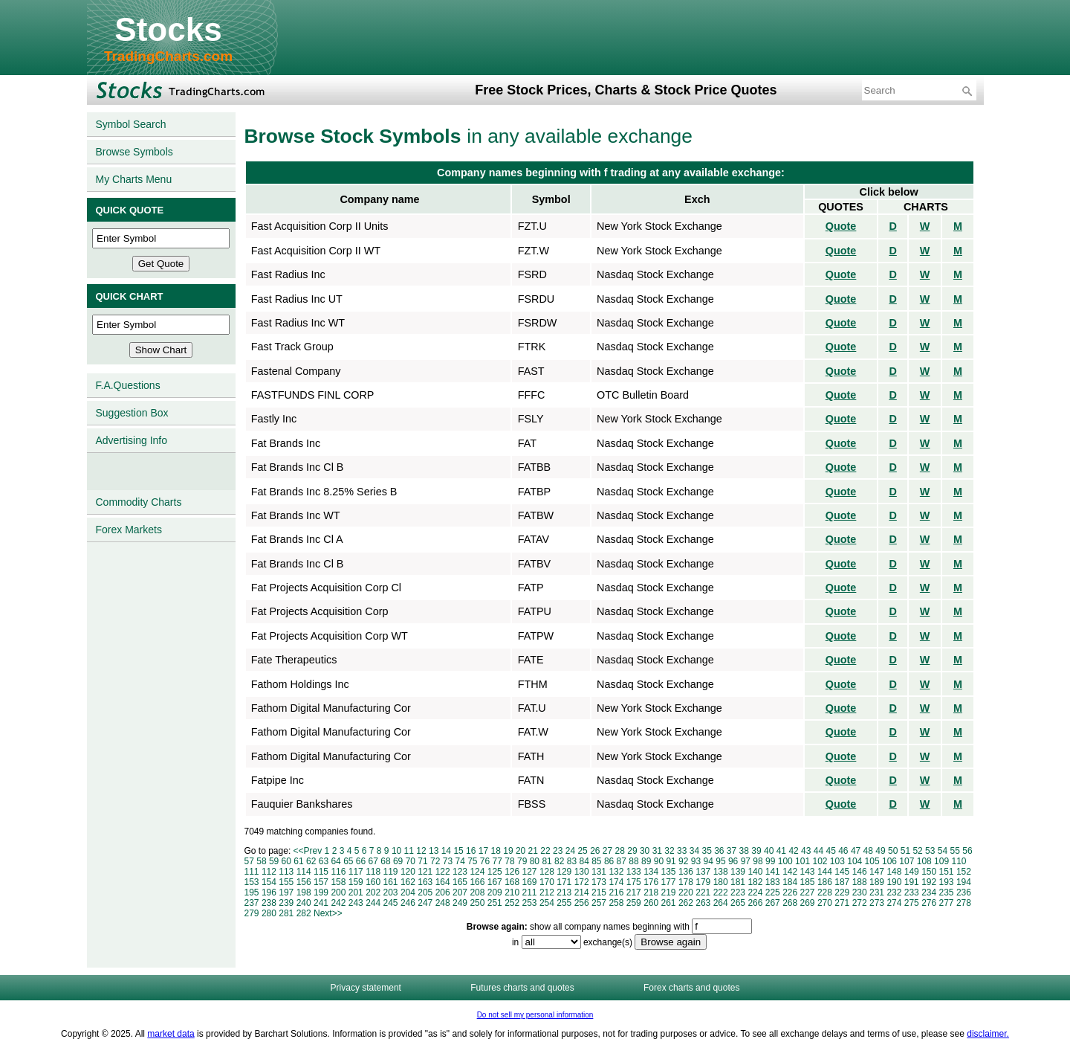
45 (830, 851)
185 (807, 882)
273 (876, 903)
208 (477, 892)
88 (633, 861)
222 (720, 892)
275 (911, 903)
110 (958, 861)
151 (946, 871)
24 (570, 851)
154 (269, 882)
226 (789, 892)
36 (719, 851)
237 (251, 903)
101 (802, 861)
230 (859, 892)
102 (819, 861)
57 (249, 861)
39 (756, 851)
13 (433, 851)
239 (286, 903)
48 (868, 851)
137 (703, 871)
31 (657, 851)
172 (581, 882)
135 (668, 871)
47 (855, 851)
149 (911, 871)
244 (373, 903)
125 (494, 871)
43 (806, 851)
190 (893, 882)
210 (512, 892)
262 (685, 903)
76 (485, 861)
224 (755, 892)
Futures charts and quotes (522, 987)
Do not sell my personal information (535, 1015)
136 (685, 871)
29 (632, 851)
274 (893, 903)
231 (876, 892)
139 (737, 871)
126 (512, 871)
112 (269, 871)
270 (824, 903)
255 (564, 903)
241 (321, 903)
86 (609, 861)
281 (286, 913)
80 (534, 861)
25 (582, 851)
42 (793, 851)
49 (880, 851)
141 (772, 871)
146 (859, 871)
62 (311, 861)
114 (303, 871)
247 (425, 903)
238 (269, 903)
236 (963, 892)
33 (682, 851)
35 (706, 851)
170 (546, 882)
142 (789, 871)
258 (616, 903)
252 (512, 903)
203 (390, 892)
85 (596, 861)
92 (683, 861)
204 (408, 892)
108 (924, 861)
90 (659, 861)
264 (720, 903)
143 (807, 871)
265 (737, 903)
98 (757, 861)
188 (859, 882)
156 (303, 882)
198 (303, 892)
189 (876, 882)
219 (668, 892)
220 (685, 892)
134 (650, 871)
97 (745, 861)
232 (893, 892)
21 (533, 851)
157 (321, 882)
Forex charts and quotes (691, 987)
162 (408, 882)
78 (509, 861)
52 (917, 851)
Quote (841, 226)
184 (789, 882)
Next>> (328, 913)
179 (703, 882)
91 (670, 861)
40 (769, 851)
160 (373, 882)
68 (385, 861)
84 (583, 861)
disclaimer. (988, 1034)
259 (633, 903)
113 (286, 871)
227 (807, 892)
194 (963, 882)
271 (841, 903)
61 (298, 861)
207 (460, 892)
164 (442, 882)
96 (733, 861)
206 (442, 892)
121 (425, 871)
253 (529, 903)
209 (494, 892)
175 (633, 882)
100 (785, 861)
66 (361, 861)
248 (442, 903)
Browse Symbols (134, 152)
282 (303, 913)
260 (650, 903)
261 (668, 903)
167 (494, 882)
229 (841, 892)
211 (529, 892)
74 (459, 861)
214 (581, 892)
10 (396, 851)
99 (770, 861)
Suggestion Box (132, 413)
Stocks (167, 29)
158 (338, 882)
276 (928, 903)
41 (781, 851)
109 (941, 861)
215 (598, 892)
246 (408, 903)
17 (483, 851)
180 (720, 882)
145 (841, 871)
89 (646, 861)
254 (546, 903)
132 (616, 871)
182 (755, 882)
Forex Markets (129, 529)
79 (522, 861)
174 (616, 882)
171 (564, 882)
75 (472, 861)
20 (520, 851)
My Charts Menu (134, 179)
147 (876, 871)
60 (286, 861)
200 (338, 892)
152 (963, 871)
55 (955, 851)
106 (889, 861)
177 (668, 882)
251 (494, 903)
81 (546, 861)
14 (446, 851)
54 (942, 851)
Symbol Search (131, 124)
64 (335, 861)
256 (581, 903)
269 (807, 903)
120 (408, 871)
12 (421, 851)
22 (545, 851)
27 (607, 851)
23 (557, 851)
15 (458, 851)
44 (818, 851)
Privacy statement (366, 987)
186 (824, 882)
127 (529, 871)
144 (824, 871)
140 (755, 871)
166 (477, 882)
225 (772, 892)
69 (398, 861)
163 (425, 882)
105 (872, 861)
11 (409, 851)
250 (477, 903)
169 (529, 882)
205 (425, 892)
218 (650, 892)
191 (911, 882)
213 (564, 892)
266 (755, 903)
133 (633, 871)
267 (772, 903)
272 (859, 903)
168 (512, 882)
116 (338, 871)
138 (720, 871)
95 (720, 861)
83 (572, 861)
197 (286, 892)
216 (616, 892)
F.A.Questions (128, 385)
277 (946, 903)
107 (906, 861)
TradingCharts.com (168, 56)
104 (854, 861)
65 (348, 861)
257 (598, 903)
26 (595, 851)
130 (581, 871)
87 (621, 861)
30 (644, 851)
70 (410, 861)
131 (598, 871)
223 (737, 892)
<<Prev (308, 851)
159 (355, 882)
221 (703, 892)
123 (460, 871)
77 (497, 861)
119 (390, 871)
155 (286, 882)
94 (708, 861)
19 (508, 851)
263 (703, 903)
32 (669, 851)
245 (390, 903)
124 (477, 871)
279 (251, 913)
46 (843, 851)
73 (448, 861)
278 (963, 903)
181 (737, 882)
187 (841, 882)
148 (893, 871)
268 (789, 903)
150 (928, 871)
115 (321, 871)
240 (303, 903)
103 (837, 861)
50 (893, 851)
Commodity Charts (139, 502)
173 (598, 882)
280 (269, 913)
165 (460, 882)
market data (170, 1034)
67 (373, 861)
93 (696, 861)
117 (355, 871)
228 (824, 892)
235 (946, 892)
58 (261, 861)
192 (928, 882)
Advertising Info (132, 440)
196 (269, 892)
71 (422, 861)
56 (967, 851)
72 (435, 861)
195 (251, 892)
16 (471, 851)
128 (546, 871)
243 (355, 903)
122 (442, 871)
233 (911, 892)
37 (731, 851)
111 (251, 871)
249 (460, 903)
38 (744, 851)
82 (559, 861)
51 (905, 851)
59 (274, 861)
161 (390, 882)
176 (650, 882)
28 (620, 851)
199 (321, 892)
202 (373, 892)
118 (373, 871)
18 (496, 851)
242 (338, 903)
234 (928, 892)
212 (546, 892)
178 (685, 882)
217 (633, 892)
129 (564, 871)
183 (772, 882)
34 (694, 851)
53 (930, 851)
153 (251, 882)
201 (355, 892)
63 (323, 861)
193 (946, 882)
